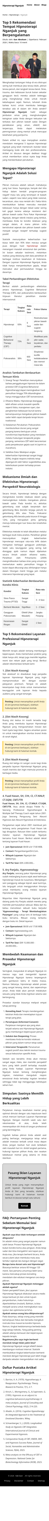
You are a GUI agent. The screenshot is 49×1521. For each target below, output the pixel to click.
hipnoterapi (32, 245)
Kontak (24, 1205)
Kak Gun (19, 1476)
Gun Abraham (20, 39)
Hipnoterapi (14, 15)
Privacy (7, 1481)
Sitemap (41, 1481)
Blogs (44, 5)
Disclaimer (18, 1481)
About (37, 5)
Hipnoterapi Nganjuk (13, 5)
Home (29, 5)
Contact (30, 1481)
